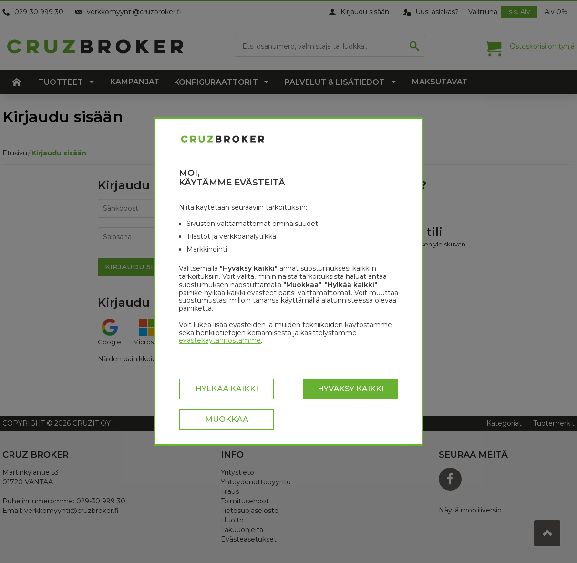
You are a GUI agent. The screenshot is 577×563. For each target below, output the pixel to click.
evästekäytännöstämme (220, 341)
